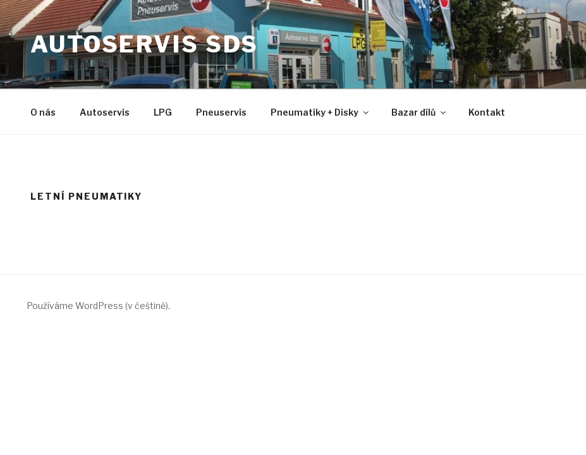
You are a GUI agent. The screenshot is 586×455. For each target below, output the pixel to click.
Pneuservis (221, 112)
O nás (43, 112)
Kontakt (486, 112)
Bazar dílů (419, 112)
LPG (163, 112)
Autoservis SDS (144, 44)
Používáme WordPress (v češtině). (98, 305)
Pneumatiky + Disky (320, 112)
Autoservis (105, 112)
